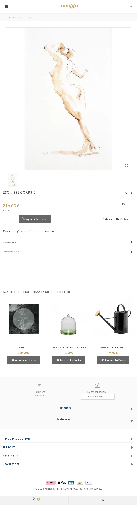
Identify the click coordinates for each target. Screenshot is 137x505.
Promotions (64, 407)
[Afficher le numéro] (98, 397)
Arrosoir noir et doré (113, 347)
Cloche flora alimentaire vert (68, 347)
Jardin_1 (24, 347)
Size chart (127, 204)
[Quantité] (10, 218)
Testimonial (64, 419)
